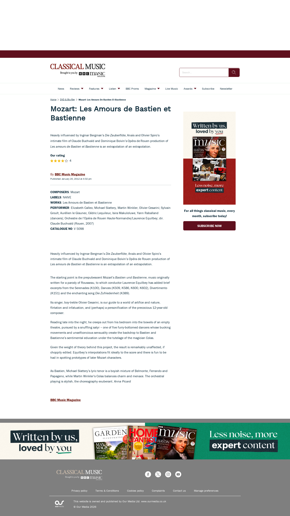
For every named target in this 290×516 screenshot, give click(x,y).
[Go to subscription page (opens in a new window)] (209, 203)
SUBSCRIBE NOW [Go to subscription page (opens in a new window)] (209, 226)
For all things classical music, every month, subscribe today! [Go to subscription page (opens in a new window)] (209, 213)
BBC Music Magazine (65, 400)
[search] (234, 72)
